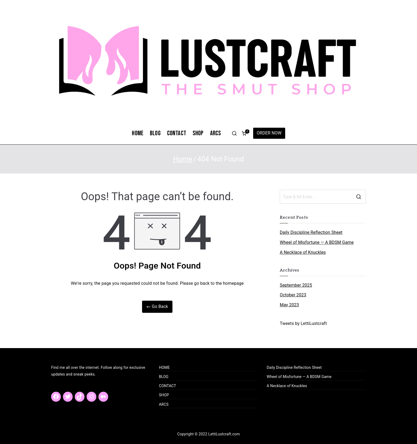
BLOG (155, 133)
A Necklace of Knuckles (303, 252)
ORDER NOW (269, 133)
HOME (137, 133)
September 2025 (296, 285)
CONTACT (176, 133)
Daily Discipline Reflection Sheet (311, 232)
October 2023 (293, 294)
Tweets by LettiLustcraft (303, 323)
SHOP (198, 133)
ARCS (215, 133)
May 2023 (289, 304)
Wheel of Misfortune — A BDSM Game (317, 242)
